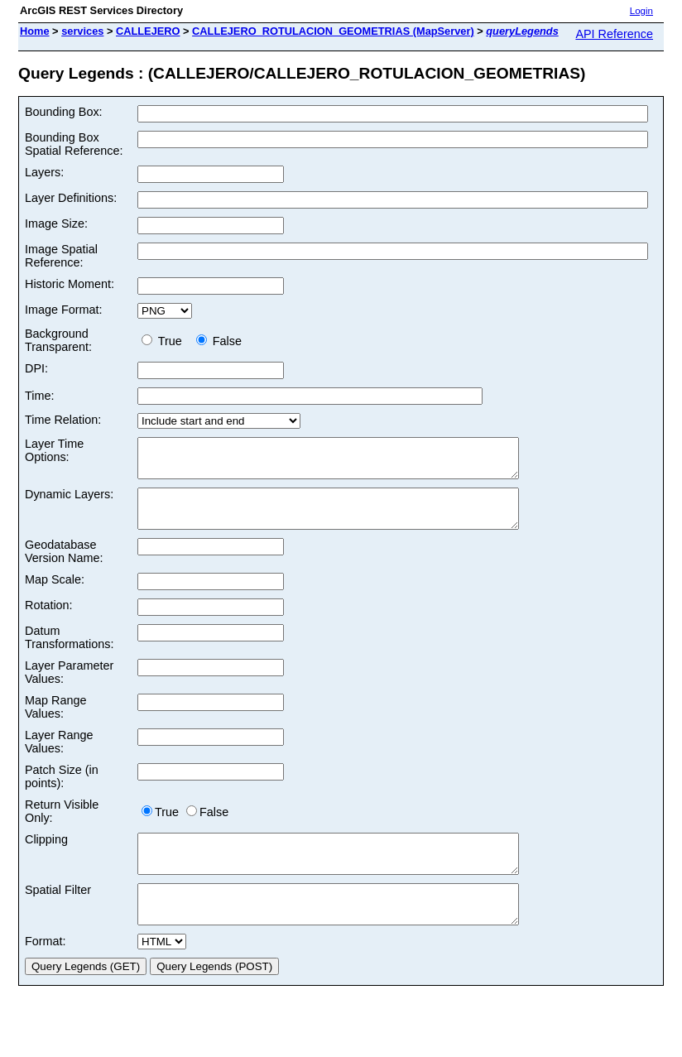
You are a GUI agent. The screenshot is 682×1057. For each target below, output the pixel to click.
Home (35, 31)
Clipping (46, 854)
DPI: (36, 368)
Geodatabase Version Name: (64, 566)
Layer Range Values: (59, 756)
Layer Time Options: (54, 450)
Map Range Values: (55, 722)
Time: (39, 395)
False (219, 341)
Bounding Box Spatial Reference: (73, 144)
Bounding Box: (64, 111)
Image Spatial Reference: (61, 256)
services (82, 31)
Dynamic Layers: (69, 501)
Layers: (44, 172)
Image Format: (64, 309)
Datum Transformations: (69, 652)
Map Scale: (54, 594)
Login (641, 11)
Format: (45, 971)
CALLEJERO (148, 31)
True (165, 341)
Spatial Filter (58, 912)
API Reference (614, 34)
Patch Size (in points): (61, 791)
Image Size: (56, 223)
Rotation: (49, 620)
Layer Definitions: (71, 197)
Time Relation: (63, 419)
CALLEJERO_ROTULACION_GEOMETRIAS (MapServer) (333, 31)
